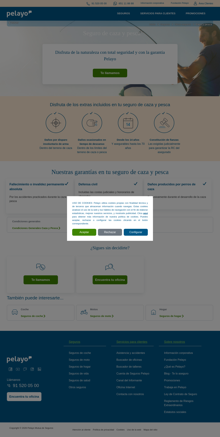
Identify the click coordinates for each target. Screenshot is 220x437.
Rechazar (110, 232)
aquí (145, 213)
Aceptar (84, 232)
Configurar (135, 232)
